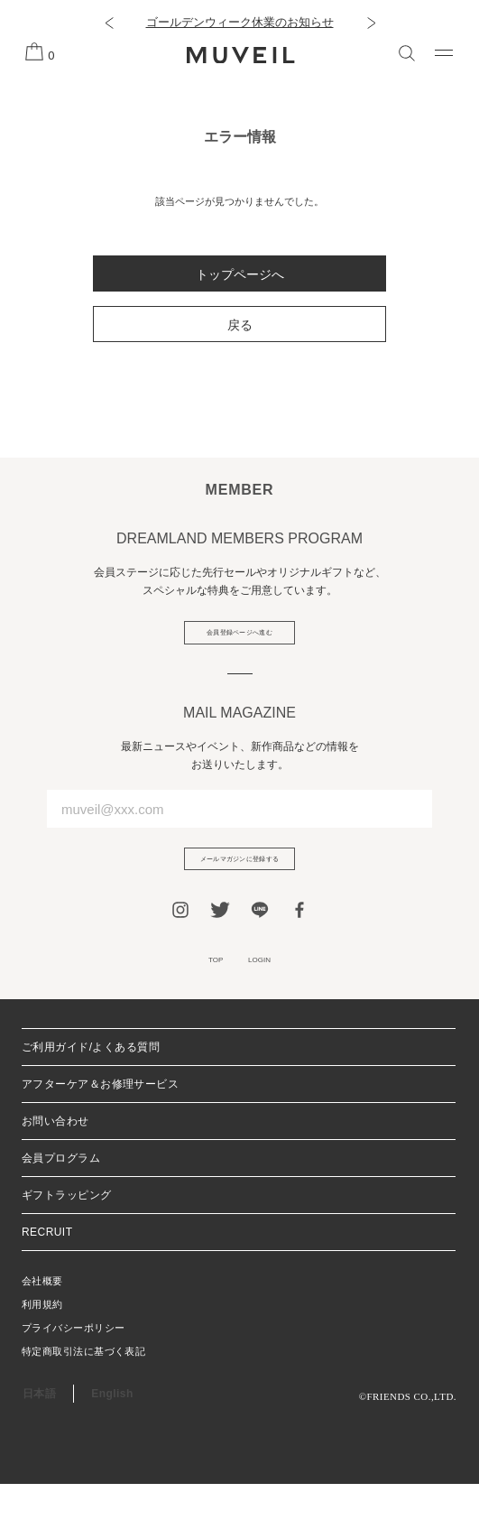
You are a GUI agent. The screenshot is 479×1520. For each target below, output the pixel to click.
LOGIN (270, 990)
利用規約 (42, 1340)
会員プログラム (61, 1194)
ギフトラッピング (67, 1231)
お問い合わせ (55, 1157)
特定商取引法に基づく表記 (83, 1387)
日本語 (39, 1429)
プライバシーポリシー (73, 1363)
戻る (240, 325)
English (112, 1429)
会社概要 (42, 1316)
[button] (109, 22)
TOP (203, 990)
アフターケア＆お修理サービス (100, 1120)
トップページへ (240, 274)
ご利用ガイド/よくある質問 (91, 1083)
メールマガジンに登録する (240, 878)
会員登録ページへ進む (239, 639)
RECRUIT (47, 1268)
